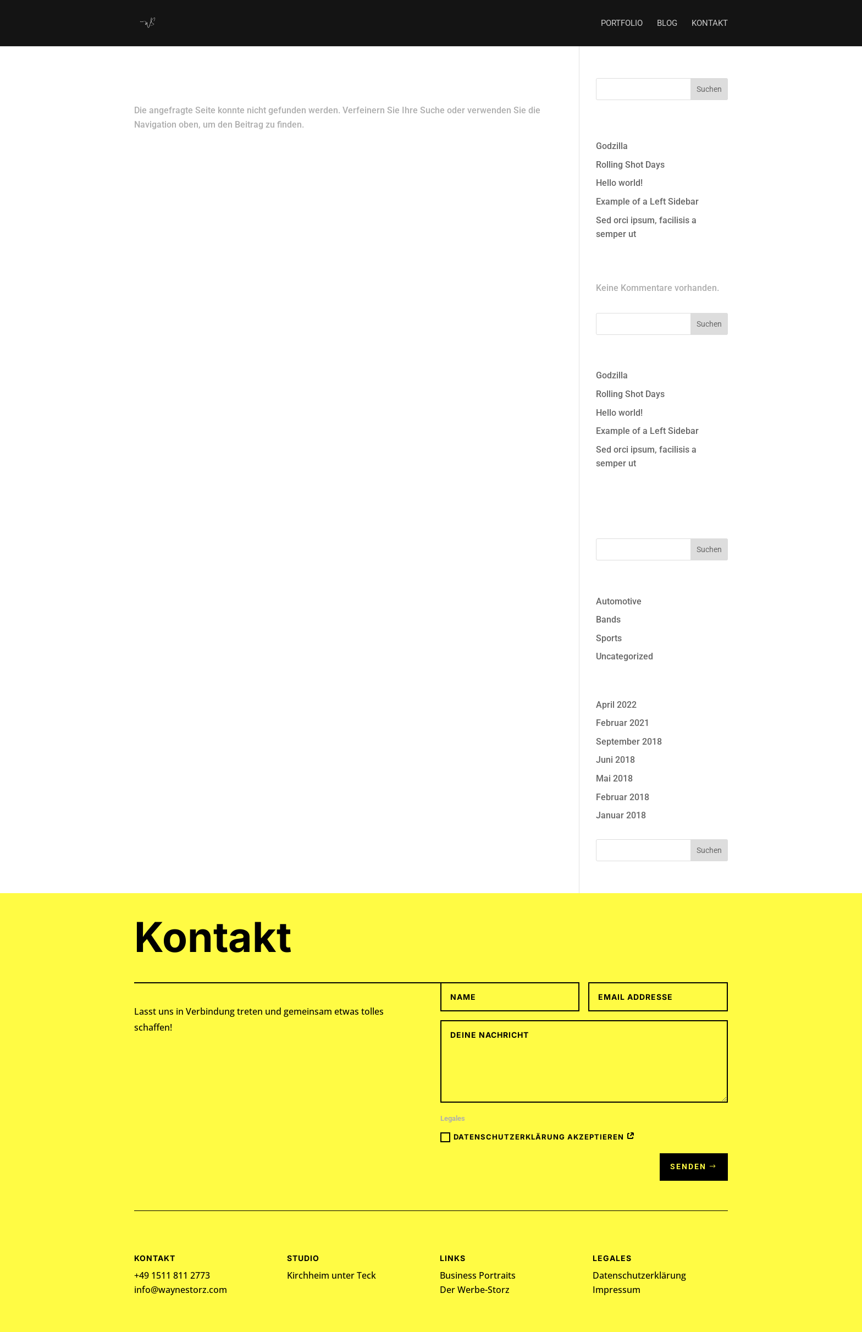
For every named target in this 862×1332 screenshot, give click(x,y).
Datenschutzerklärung (639, 1275)
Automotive (619, 601)
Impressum (616, 1290)
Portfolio (622, 23)
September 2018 (629, 741)
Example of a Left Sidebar (647, 201)
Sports (609, 638)
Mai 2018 (614, 778)
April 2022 (616, 705)
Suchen (709, 89)
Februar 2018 (622, 797)
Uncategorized (624, 656)
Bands (608, 619)
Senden (688, 1166)
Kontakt (710, 23)
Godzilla (612, 146)
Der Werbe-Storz (475, 1290)
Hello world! (619, 183)
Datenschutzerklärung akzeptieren (538, 1137)
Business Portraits (478, 1275)
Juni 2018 (615, 760)
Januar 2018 (621, 815)
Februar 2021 (622, 723)
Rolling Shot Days (630, 164)
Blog (667, 23)
